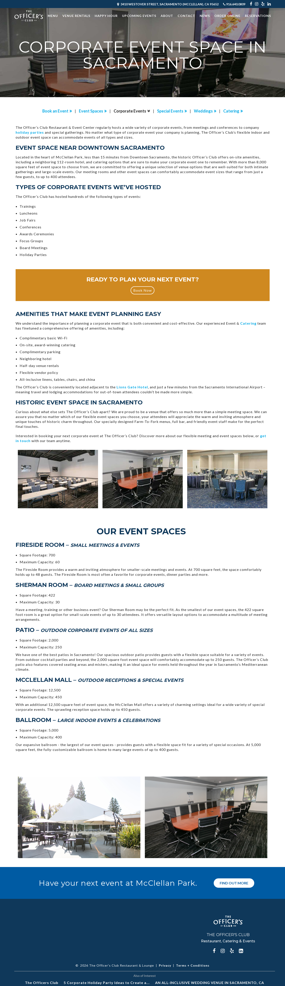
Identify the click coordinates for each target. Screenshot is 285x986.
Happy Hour (106, 16)
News (205, 16)
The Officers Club (41, 982)
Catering (231, 111)
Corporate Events (130, 111)
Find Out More (234, 883)
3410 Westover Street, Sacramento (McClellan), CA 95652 (167, 4)
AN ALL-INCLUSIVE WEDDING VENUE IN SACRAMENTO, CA (209, 982)
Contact (186, 16)
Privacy (165, 965)
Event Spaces (91, 111)
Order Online (227, 16)
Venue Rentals (76, 16)
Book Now (142, 290)
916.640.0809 (234, 4)
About (167, 16)
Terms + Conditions (192, 965)
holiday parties (30, 132)
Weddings (203, 111)
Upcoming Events (139, 16)
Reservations (258, 16)
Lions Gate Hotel (132, 387)
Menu (53, 16)
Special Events (170, 111)
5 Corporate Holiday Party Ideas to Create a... (107, 982)
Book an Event (55, 111)
